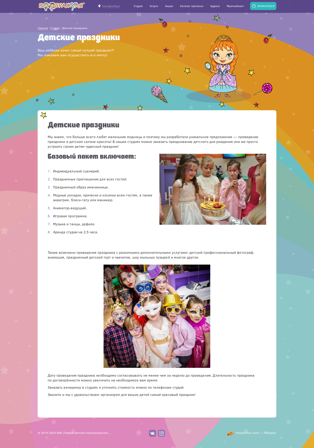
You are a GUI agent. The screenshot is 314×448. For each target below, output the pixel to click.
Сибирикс (270, 433)
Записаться (265, 6)
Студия (55, 28)
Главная (43, 28)
